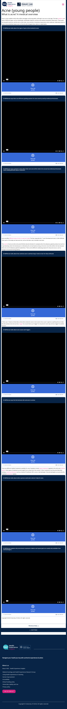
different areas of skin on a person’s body (19, 238)
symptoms (60, 18)
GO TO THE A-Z (8, 691)
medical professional (11, 472)
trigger (21, 324)
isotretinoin (10, 474)
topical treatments (43, 468)
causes (5, 244)
